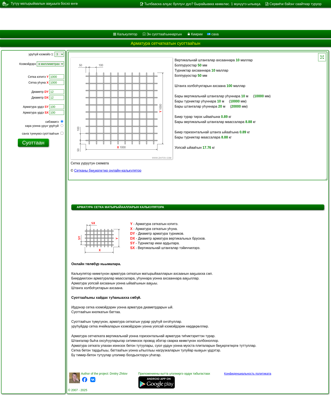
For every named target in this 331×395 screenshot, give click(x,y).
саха (213, 34)
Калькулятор (127, 34)
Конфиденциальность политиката (247, 373)
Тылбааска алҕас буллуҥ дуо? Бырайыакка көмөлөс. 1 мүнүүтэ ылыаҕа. (202, 4)
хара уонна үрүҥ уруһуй (44, 126)
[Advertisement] (130, 19)
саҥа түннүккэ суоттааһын (42, 133)
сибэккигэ (54, 121)
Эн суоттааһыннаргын (164, 34)
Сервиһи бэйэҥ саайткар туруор (295, 4)
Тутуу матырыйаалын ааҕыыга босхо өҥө (44, 3)
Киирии (197, 34)
